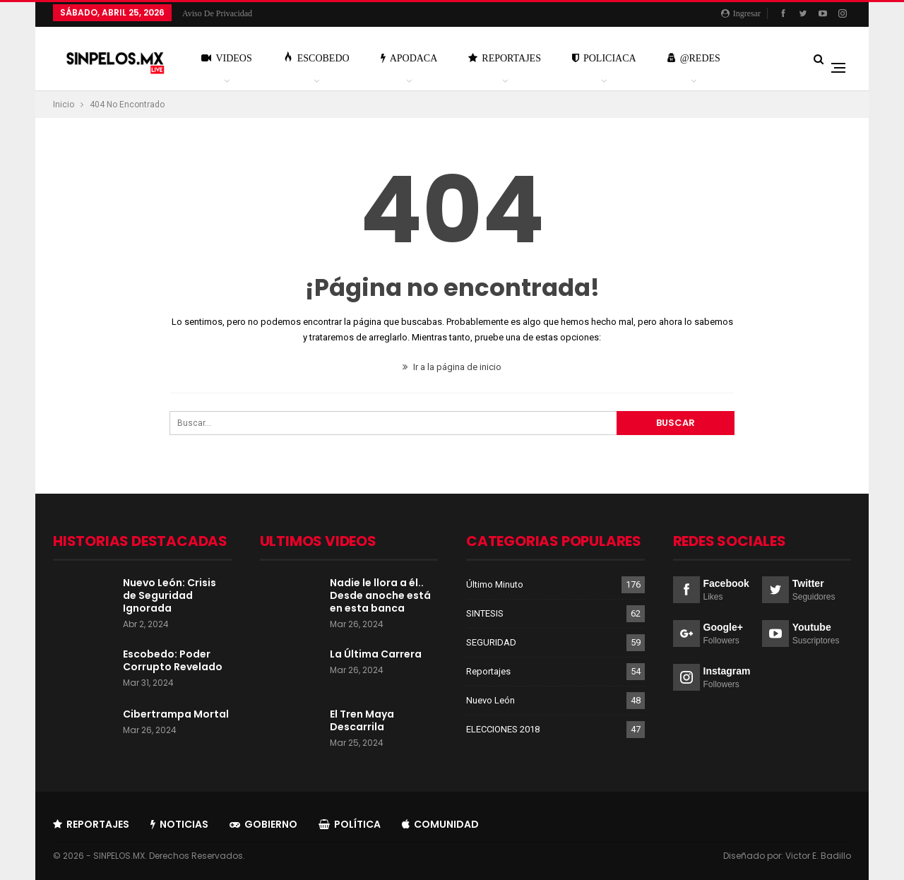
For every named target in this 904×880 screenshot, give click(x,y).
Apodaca (409, 58)
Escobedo (316, 58)
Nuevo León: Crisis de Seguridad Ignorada (169, 595)
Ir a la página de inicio (452, 367)
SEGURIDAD (491, 642)
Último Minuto (494, 584)
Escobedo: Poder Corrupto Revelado (172, 660)
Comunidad (440, 824)
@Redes (693, 58)
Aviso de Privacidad (217, 13)
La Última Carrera (376, 654)
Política (350, 824)
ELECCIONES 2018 (503, 729)
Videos (226, 58)
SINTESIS (485, 613)
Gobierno (263, 824)
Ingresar (741, 13)
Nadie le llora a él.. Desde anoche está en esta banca (380, 595)
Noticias (179, 824)
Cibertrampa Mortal (176, 714)
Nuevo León (490, 700)
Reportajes (504, 58)
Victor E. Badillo (818, 856)
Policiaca (604, 58)
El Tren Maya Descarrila (362, 720)
